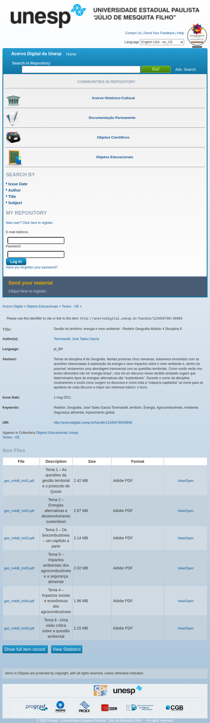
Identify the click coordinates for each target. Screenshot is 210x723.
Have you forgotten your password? (32, 267)
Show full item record (25, 649)
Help (180, 33)
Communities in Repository (106, 82)
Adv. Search (185, 69)
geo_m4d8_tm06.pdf (19, 628)
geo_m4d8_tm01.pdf (19, 481)
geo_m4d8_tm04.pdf (19, 601)
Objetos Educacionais (42, 306)
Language (154, 42)
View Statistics (67, 649)
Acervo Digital (12, 306)
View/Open (185, 481)
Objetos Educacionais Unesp (57, 433)
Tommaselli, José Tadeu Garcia (77, 339)
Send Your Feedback (159, 33)
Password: (13, 246)
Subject (15, 203)
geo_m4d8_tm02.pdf (19, 511)
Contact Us (133, 33)
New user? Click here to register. (29, 223)
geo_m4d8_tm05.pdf (19, 568)
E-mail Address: (17, 232)
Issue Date (17, 184)
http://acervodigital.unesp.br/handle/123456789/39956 (93, 423)
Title (12, 196)
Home (71, 54)
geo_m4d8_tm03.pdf (19, 538)
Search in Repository (31, 63)
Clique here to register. (27, 291)
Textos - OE (70, 306)
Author (14, 190)
